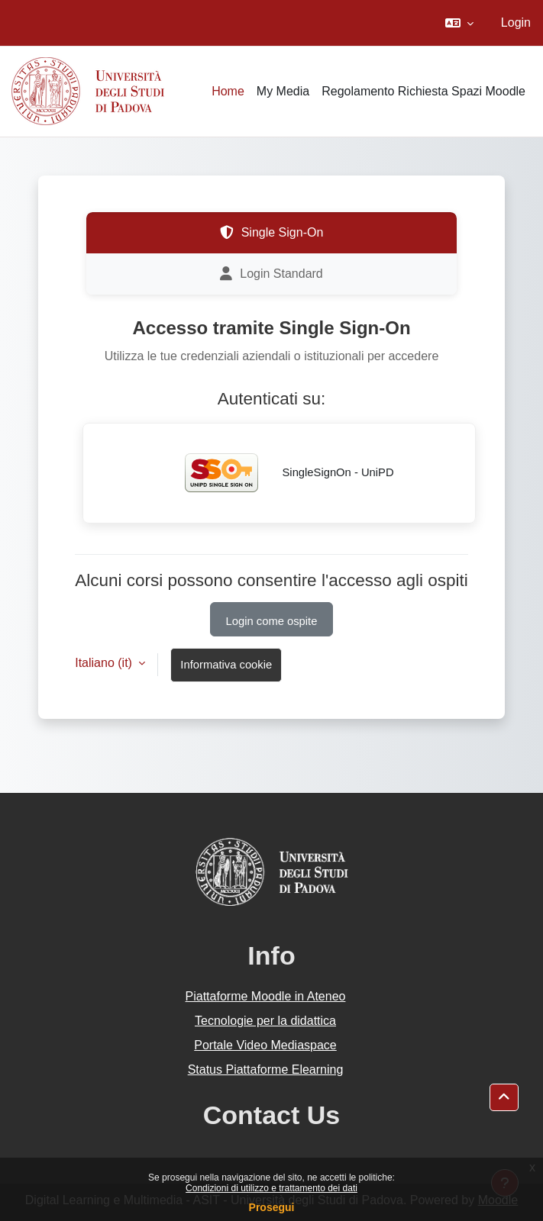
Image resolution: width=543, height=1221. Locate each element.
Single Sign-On (272, 233)
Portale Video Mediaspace (265, 1045)
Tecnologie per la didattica (265, 1020)
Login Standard (271, 274)
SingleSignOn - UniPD (278, 473)
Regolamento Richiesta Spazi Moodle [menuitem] (423, 91)
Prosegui (272, 1207)
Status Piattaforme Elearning (266, 1069)
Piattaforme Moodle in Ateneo (266, 996)
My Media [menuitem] (283, 91)
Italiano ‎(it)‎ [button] (105, 662)
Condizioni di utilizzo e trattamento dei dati (271, 1188)
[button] (459, 23)
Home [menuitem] (228, 91)
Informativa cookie (226, 665)
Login (516, 22)
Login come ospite (272, 621)
